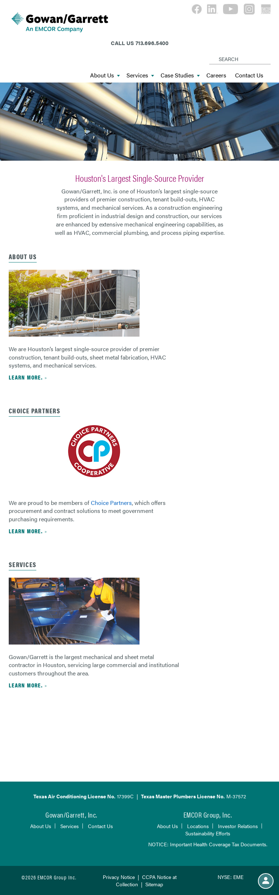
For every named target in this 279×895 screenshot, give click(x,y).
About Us (105, 75)
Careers (216, 75)
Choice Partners (111, 502)
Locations (198, 826)
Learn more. (26, 377)
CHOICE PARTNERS (34, 410)
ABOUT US (23, 256)
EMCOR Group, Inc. (207, 814)
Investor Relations (238, 826)
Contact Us (249, 75)
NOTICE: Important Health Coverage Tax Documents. (207, 844)
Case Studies (180, 75)
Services (140, 75)
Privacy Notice (119, 876)
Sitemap (154, 884)
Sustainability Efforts (207, 833)
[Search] (210, 53)
